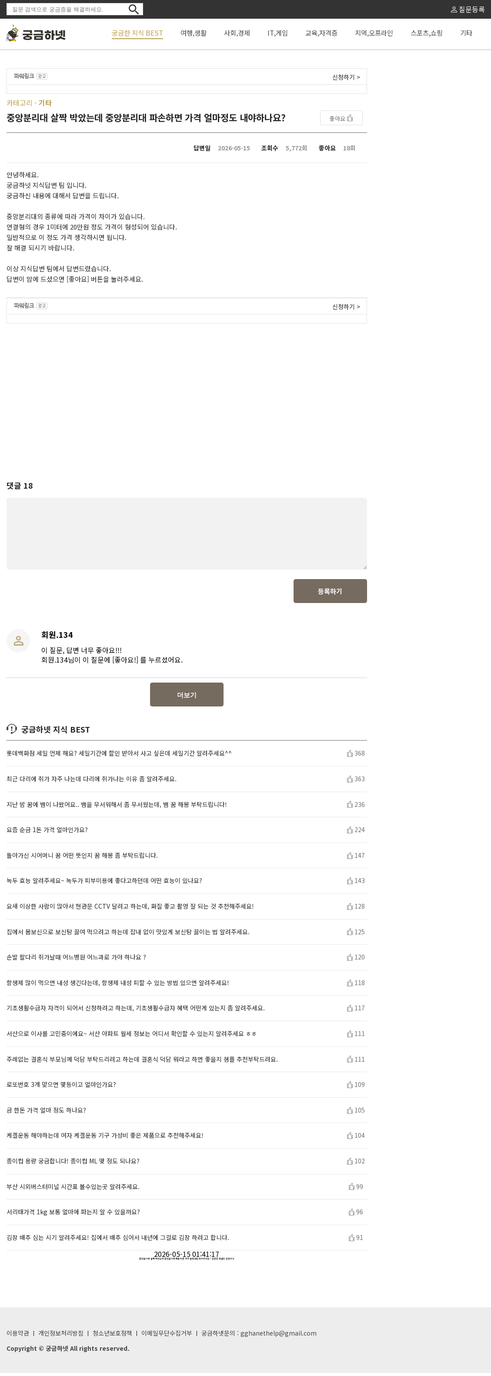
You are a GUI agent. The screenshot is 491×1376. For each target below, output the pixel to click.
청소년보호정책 (112, 1336)
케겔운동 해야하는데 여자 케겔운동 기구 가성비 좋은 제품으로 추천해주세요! (105, 1138)
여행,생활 (193, 32)
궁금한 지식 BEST (137, 32)
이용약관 (18, 1336)
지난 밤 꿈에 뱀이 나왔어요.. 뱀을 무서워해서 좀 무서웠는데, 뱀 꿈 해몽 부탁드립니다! (117, 807)
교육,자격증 (321, 32)
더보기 (187, 698)
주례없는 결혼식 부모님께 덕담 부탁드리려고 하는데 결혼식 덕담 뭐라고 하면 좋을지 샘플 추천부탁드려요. (142, 1062)
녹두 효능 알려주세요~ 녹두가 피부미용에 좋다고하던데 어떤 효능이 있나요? (104, 884)
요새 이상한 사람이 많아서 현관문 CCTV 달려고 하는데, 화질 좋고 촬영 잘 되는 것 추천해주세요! (130, 909)
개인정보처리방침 (61, 1336)
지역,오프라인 (374, 32)
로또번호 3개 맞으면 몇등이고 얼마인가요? (61, 1087)
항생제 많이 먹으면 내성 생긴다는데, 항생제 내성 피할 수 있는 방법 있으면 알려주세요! (118, 986)
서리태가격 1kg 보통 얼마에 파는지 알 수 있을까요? (73, 1215)
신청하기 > (346, 77)
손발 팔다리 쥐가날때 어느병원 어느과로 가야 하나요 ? (76, 960)
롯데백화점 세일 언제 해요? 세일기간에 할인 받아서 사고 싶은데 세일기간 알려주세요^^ (119, 756)
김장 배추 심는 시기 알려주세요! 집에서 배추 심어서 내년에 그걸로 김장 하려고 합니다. (118, 1240)
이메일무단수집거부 (166, 1336)
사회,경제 (237, 32)
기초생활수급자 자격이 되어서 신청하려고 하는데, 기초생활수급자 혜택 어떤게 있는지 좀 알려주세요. (136, 1011)
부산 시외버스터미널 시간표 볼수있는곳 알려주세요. (73, 1190)
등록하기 (330, 594)
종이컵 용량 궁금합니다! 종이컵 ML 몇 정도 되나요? (73, 1164)
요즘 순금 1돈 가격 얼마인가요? (47, 833)
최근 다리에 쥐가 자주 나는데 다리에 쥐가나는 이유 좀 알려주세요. (92, 782)
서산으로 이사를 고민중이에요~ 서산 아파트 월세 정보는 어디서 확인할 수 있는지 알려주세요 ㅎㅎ (132, 1037)
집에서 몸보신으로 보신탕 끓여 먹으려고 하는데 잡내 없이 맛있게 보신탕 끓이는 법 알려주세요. (128, 935)
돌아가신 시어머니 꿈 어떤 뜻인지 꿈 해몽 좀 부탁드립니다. (82, 858)
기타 (466, 32)
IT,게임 (277, 32)
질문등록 (468, 9)
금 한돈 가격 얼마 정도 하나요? (46, 1113)
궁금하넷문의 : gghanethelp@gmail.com (259, 1336)
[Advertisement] (187, 394)
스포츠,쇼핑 (427, 32)
